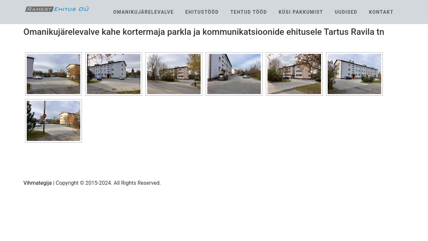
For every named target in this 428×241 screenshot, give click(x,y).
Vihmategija (37, 183)
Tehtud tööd (248, 12)
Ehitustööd (202, 12)
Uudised (346, 12)
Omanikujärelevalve (143, 12)
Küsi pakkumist (301, 12)
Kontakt (381, 12)
